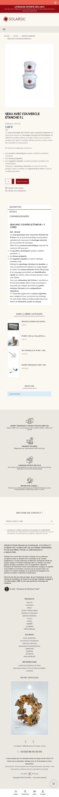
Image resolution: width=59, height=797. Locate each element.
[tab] (29, 207)
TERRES (29, 621)
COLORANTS (29, 605)
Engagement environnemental (29, 646)
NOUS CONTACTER (29, 656)
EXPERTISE (29, 651)
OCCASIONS (29, 626)
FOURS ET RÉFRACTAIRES (29, 610)
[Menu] (34, 793)
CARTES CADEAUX (29, 629)
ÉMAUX (29, 608)
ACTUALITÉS (29, 654)
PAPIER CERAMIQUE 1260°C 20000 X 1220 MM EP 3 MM (34, 365)
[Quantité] (8, 181)
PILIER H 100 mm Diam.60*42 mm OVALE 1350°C (34, 336)
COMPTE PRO (29, 649)
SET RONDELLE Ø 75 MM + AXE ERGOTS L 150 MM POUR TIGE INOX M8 (34, 350)
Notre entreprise (29, 638)
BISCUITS (29, 602)
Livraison (29, 671)
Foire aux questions (29, 643)
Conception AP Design (30, 773)
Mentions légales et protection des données (29, 668)
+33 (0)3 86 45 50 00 (31, 751)
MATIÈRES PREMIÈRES (29, 616)
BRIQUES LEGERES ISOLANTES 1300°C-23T (34, 321)
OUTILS (29, 618)
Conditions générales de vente (29, 665)
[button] (29, 29)
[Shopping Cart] (53, 783)
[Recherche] (25, 793)
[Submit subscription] (51, 521)
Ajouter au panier (22, 181)
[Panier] (15, 793)
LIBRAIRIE (30, 624)
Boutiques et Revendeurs (29, 641)
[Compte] (43, 793)
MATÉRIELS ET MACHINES (29, 613)
